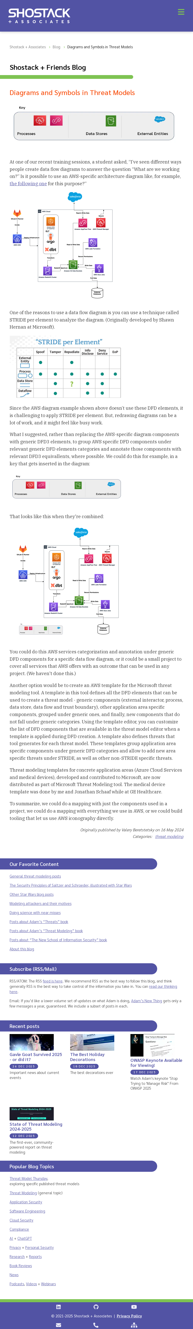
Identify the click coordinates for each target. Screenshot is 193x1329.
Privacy (15, 1247)
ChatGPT (24, 1238)
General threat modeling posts (35, 876)
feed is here (53, 980)
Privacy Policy (129, 1315)
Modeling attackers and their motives (40, 903)
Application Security (26, 1201)
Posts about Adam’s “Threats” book (39, 921)
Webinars (48, 1283)
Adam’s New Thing (146, 1000)
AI (11, 1238)
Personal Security (39, 1247)
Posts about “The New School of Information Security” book (58, 939)
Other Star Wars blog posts (31, 894)
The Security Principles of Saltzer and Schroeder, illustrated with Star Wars (71, 885)
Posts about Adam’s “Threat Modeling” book (46, 930)
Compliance (19, 1229)
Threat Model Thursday (28, 1178)
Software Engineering (27, 1210)
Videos (31, 1283)
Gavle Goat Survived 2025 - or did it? (36, 1056)
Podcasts (17, 1283)
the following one (28, 184)
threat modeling (169, 836)
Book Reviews (21, 1265)
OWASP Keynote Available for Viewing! (156, 1062)
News (14, 1274)
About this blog (22, 948)
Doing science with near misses (35, 912)
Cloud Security (21, 1220)
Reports (35, 1256)
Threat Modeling (23, 1192)
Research (17, 1256)
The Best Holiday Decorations (87, 1056)
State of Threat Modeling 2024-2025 (36, 1126)
